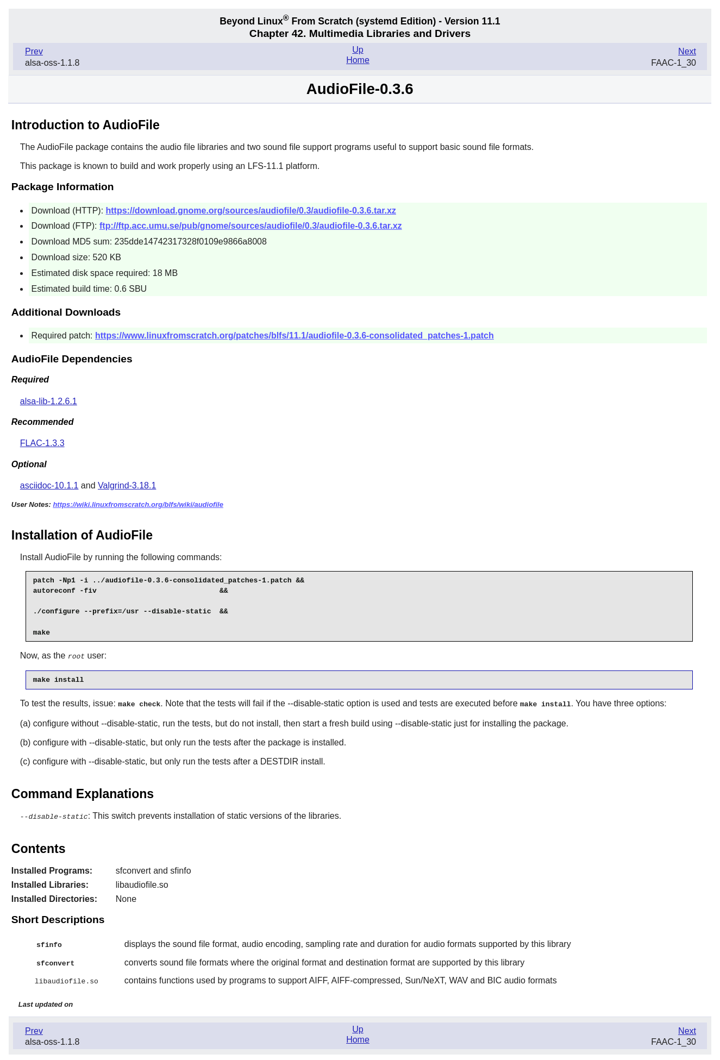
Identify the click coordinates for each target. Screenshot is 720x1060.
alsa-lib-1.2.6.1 (48, 401)
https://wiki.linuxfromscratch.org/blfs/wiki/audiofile (138, 504)
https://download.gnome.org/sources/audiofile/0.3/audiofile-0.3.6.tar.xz (251, 210)
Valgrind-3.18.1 (127, 485)
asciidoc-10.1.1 (49, 485)
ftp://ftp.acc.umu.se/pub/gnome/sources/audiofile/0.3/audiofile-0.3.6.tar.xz (250, 225)
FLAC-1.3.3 (42, 443)
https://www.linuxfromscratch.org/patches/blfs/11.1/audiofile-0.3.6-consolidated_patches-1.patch (294, 335)
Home (358, 60)
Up (357, 49)
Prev (34, 51)
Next (687, 51)
